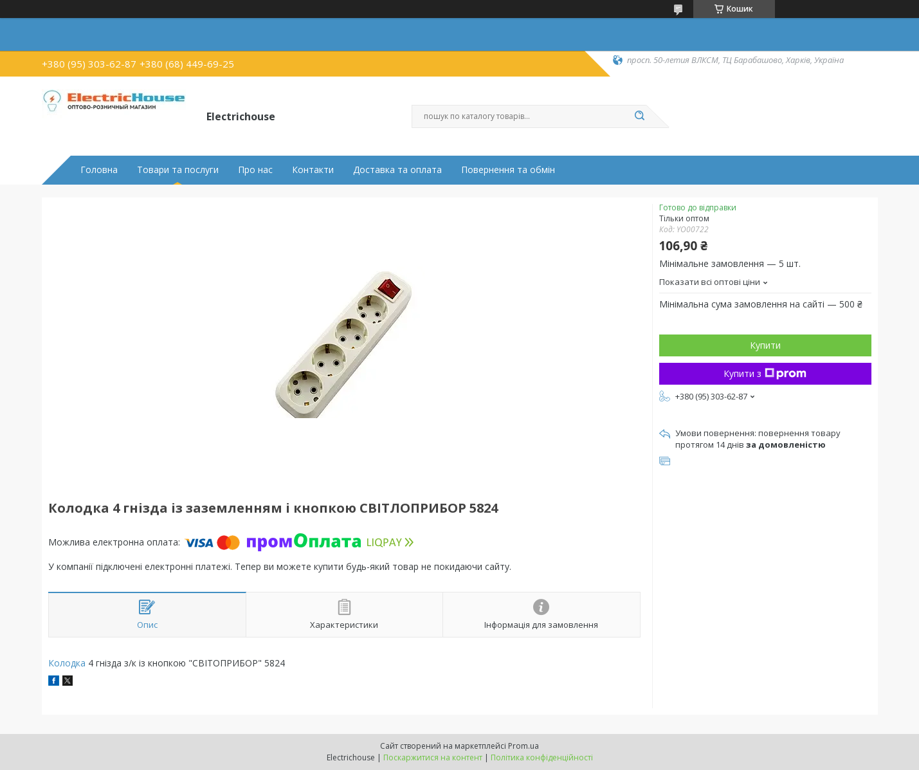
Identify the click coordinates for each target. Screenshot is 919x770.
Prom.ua (523, 745)
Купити (765, 345)
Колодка (67, 663)
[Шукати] (640, 116)
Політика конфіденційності (542, 757)
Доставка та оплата (397, 169)
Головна (99, 169)
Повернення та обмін (508, 169)
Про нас (255, 169)
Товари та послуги (178, 169)
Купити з (764, 373)
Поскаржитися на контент (432, 757)
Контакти (313, 169)
